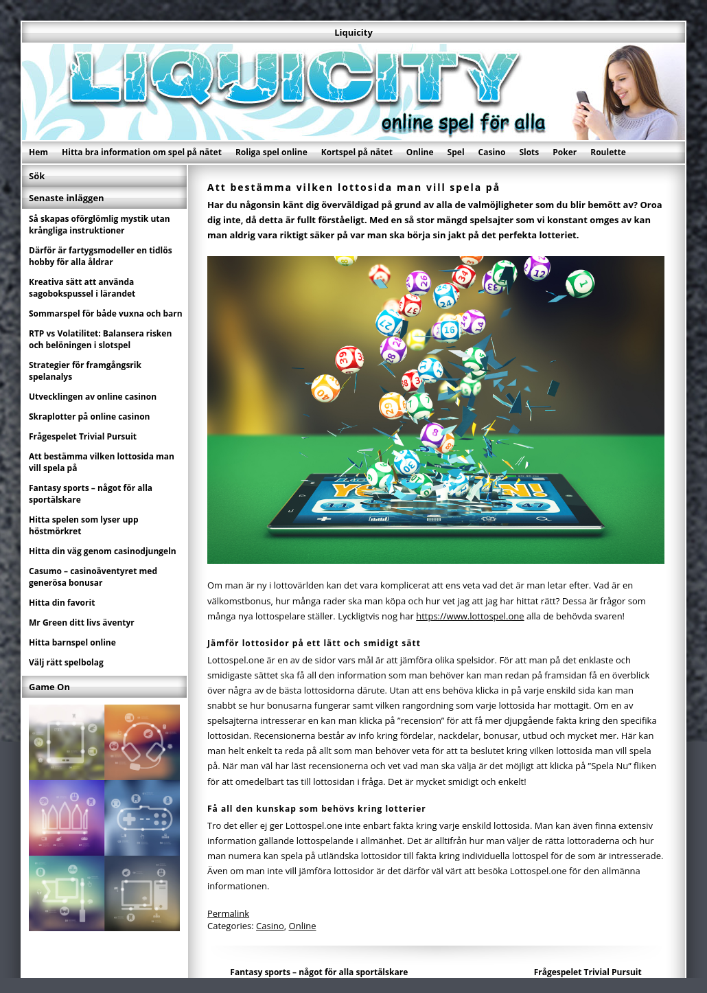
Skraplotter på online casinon (89, 416)
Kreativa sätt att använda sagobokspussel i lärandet (82, 287)
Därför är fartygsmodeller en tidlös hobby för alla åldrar (100, 256)
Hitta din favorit (62, 602)
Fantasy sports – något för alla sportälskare (319, 972)
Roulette (608, 152)
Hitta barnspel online (72, 642)
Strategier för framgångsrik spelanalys (85, 371)
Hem (38, 152)
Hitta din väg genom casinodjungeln (102, 551)
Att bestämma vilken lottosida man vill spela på (101, 462)
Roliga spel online (271, 152)
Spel (456, 152)
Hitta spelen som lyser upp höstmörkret (84, 525)
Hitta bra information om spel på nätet (142, 152)
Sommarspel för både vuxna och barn (106, 313)
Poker (565, 152)
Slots (529, 152)
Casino (492, 152)
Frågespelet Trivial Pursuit (588, 972)
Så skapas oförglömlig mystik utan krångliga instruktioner (99, 224)
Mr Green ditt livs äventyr (82, 622)
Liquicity (353, 32)
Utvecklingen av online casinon (93, 396)
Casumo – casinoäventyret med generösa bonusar (93, 577)
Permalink (228, 913)
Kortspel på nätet (357, 152)
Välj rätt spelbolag (66, 662)
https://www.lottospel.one (470, 616)
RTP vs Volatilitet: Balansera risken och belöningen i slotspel (100, 339)
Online (420, 152)
